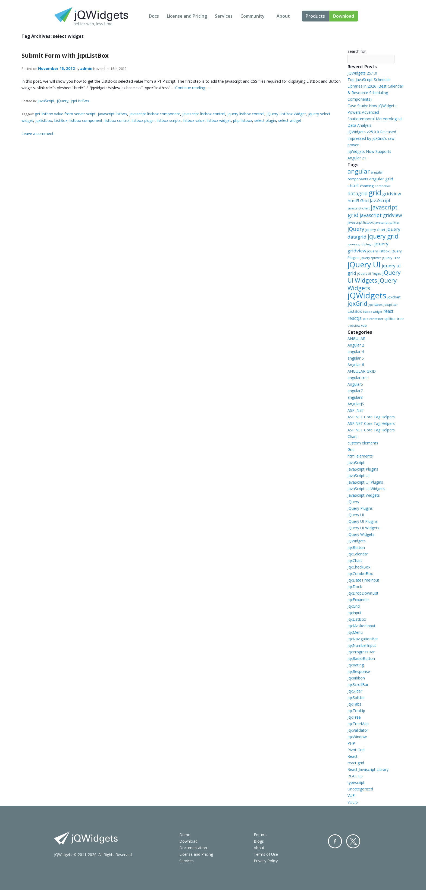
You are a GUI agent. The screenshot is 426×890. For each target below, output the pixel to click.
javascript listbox (112, 113)
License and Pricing (187, 16)
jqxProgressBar (361, 651)
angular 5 (355, 358)
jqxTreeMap (358, 723)
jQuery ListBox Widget (286, 113)
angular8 (355, 397)
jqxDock (354, 586)
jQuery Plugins (360, 508)
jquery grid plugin (360, 244)
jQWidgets (366, 295)
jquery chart (375, 229)
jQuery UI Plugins (369, 274)
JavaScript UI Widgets (366, 488)
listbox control (117, 120)
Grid (351, 449)
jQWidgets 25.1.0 (362, 73)
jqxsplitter (391, 305)
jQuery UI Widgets (374, 276)
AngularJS (355, 403)
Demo (184, 834)
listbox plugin (143, 120)
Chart (352, 436)
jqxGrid (357, 303)
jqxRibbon (356, 678)
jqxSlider (354, 691)
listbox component (86, 120)
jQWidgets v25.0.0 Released (371, 131)
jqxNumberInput (361, 645)
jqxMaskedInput (361, 625)
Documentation (193, 847)
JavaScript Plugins (362, 469)
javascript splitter (387, 222)
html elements (360, 456)
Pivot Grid (356, 749)
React (352, 756)
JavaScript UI (358, 475)
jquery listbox (378, 251)
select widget (289, 120)
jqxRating (355, 665)
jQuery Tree (391, 258)
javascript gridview (381, 215)
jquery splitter (371, 258)
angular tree (358, 377)
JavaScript (46, 100)
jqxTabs (354, 704)
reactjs (354, 318)
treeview (353, 325)
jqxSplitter (356, 697)
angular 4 (355, 351)
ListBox (60, 120)
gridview (391, 193)
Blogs (259, 841)
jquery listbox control (245, 113)
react (388, 311)
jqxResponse (358, 671)
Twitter (353, 841)
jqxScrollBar (357, 684)
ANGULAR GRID (361, 371)
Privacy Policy (266, 860)
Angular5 (355, 384)
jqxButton (356, 547)
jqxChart (354, 560)
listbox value (194, 120)
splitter (390, 318)
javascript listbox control (203, 113)
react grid (355, 762)
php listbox (242, 120)
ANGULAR (356, 338)
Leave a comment (37, 133)
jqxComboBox (360, 573)
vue (364, 325)
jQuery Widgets (360, 534)
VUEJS (352, 802)
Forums (260, 834)
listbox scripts (169, 120)
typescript (356, 782)
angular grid (381, 178)
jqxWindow (357, 736)
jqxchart (393, 297)
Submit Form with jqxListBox (65, 55)
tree (400, 318)
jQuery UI (364, 264)
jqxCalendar (357, 554)
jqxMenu (355, 632)
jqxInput (354, 612)
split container (373, 319)
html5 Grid (358, 200)
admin (86, 68)
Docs (154, 16)
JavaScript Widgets (363, 495)
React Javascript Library (368, 769)
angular (358, 171)
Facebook (335, 841)
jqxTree (354, 717)
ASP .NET (355, 410)
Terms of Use (266, 854)
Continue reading (192, 87)
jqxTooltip (356, 710)
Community (252, 16)
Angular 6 (355, 364)
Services (224, 16)
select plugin (265, 120)
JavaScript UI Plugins (365, 482)
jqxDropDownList (362, 593)
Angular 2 (355, 345)
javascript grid (372, 211)
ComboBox (383, 186)
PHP (351, 743)
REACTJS (355, 775)
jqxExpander (358, 599)
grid (375, 192)
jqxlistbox (43, 120)
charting (367, 185)
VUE (351, 795)
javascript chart (358, 208)
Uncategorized (360, 789)
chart (353, 185)
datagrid (357, 193)
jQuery (62, 100)
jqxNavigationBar (362, 638)
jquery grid (383, 236)
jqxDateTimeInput (363, 580)
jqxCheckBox (358, 567)
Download (343, 16)
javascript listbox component (154, 113)
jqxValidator (357, 730)
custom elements (362, 443)
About (283, 16)
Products (315, 16)
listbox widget (219, 120)
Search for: (357, 51)
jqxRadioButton (361, 658)
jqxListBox (80, 100)
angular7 (355, 390)
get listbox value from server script (65, 113)
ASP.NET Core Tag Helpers (371, 416)
